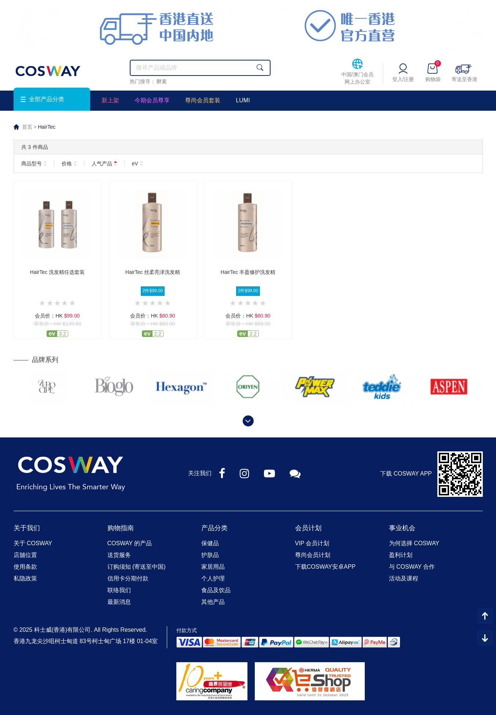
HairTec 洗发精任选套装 (57, 272)
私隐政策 (25, 578)
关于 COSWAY (33, 543)
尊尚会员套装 (202, 100)
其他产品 (213, 602)
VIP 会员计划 (312, 543)
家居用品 (213, 567)
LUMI (243, 100)
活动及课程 (403, 578)
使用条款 (25, 567)
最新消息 (119, 602)
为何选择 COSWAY (414, 543)
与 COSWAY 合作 (412, 567)
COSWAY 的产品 (129, 543)
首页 (27, 127)
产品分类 (214, 528)
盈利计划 (400, 555)
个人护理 (213, 578)
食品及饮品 (216, 590)
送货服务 (119, 555)
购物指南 (120, 528)
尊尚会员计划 (312, 555)
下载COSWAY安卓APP (325, 567)
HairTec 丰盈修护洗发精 (248, 272)
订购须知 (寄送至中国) (136, 567)
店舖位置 (25, 555)
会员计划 (308, 528)
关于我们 (27, 528)
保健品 (210, 543)
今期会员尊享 (152, 100)
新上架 (110, 100)
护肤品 (210, 555)
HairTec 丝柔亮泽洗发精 (152, 272)
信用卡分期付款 (127, 578)
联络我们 (119, 590)
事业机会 (402, 528)
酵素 (162, 81)
